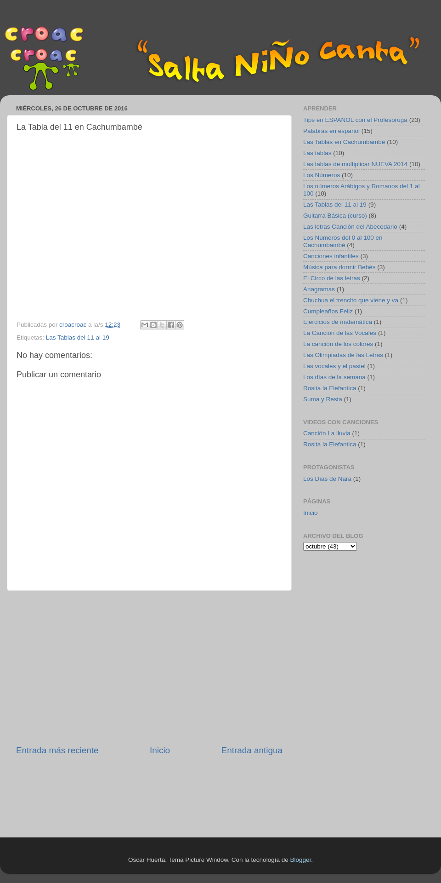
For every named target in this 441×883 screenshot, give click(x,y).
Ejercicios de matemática (337, 321)
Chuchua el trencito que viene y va (350, 300)
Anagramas (319, 289)
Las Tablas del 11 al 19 (77, 337)
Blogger (300, 859)
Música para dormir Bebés (339, 267)
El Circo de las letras (331, 278)
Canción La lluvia (327, 433)
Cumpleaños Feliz (328, 311)
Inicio (160, 750)
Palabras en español (331, 130)
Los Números (321, 175)
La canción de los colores (338, 344)
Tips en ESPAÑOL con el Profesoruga (355, 119)
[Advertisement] (149, 667)
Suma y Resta (322, 399)
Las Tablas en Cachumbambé (344, 142)
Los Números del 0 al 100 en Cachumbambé (343, 241)
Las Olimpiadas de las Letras (343, 355)
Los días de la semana (334, 377)
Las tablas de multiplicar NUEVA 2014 (355, 164)
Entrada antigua (252, 750)
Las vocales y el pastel (334, 366)
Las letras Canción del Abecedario (350, 226)
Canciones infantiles (331, 256)
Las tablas (317, 153)
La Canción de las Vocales (339, 332)
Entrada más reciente (57, 750)
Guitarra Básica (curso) (335, 215)
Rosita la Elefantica (329, 388)
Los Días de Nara (327, 478)
